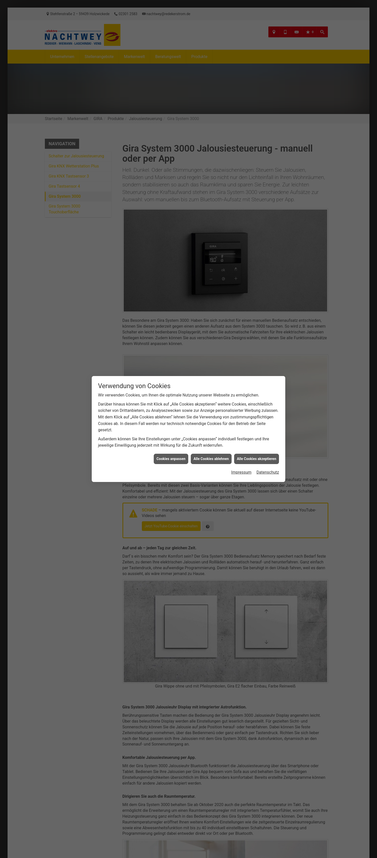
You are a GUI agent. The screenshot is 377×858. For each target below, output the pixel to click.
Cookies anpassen (170, 457)
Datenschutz (268, 471)
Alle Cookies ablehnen (211, 457)
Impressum (241, 471)
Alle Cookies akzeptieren (256, 457)
